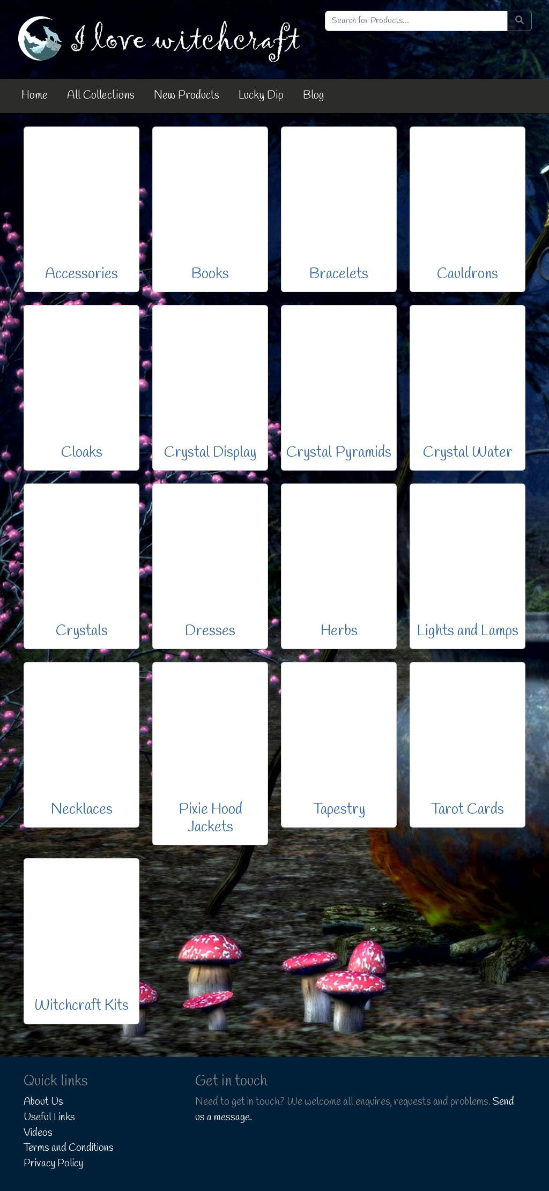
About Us (43, 1102)
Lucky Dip (261, 95)
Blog (313, 95)
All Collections (101, 95)
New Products (186, 95)
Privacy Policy (53, 1164)
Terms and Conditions (69, 1148)
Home (34, 95)
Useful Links (49, 1118)
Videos (38, 1133)
